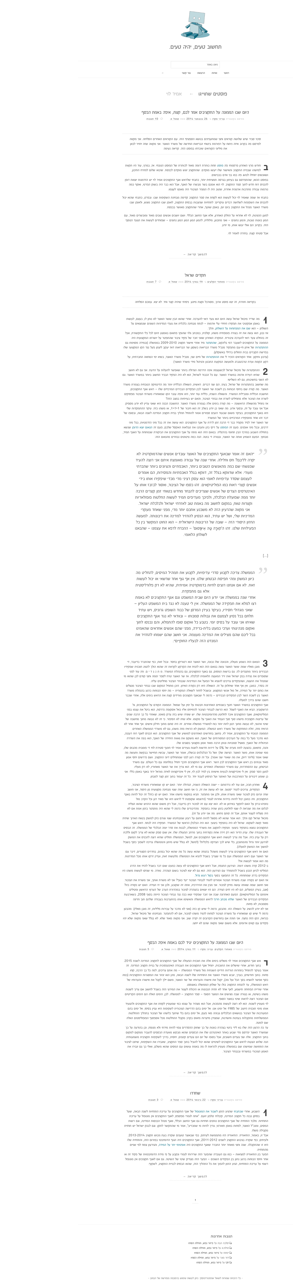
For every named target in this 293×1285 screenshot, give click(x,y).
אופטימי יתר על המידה (123, 1145)
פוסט (171, 165)
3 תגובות (105, 1100)
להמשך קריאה (147, 254)
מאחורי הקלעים (167, 282)
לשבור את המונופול (157, 1111)
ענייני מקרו (170, 119)
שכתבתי (190, 1111)
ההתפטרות (212, 347)
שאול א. (125, 119)
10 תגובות (104, 119)
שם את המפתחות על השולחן (184, 328)
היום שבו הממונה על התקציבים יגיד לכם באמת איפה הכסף (146, 942)
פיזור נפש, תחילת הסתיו (152, 1243)
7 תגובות (103, 282)
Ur (178, 1262)
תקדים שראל (146, 275)
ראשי (177, 73)
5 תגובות (95, 949)
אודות (165, 73)
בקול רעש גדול (155, 875)
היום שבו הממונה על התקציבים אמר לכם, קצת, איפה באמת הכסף (146, 112)
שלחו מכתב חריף (175, 899)
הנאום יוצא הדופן (93, 427)
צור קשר (137, 73)
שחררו (146, 1093)
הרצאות (152, 73)
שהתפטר (162, 342)
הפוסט (175, 427)
